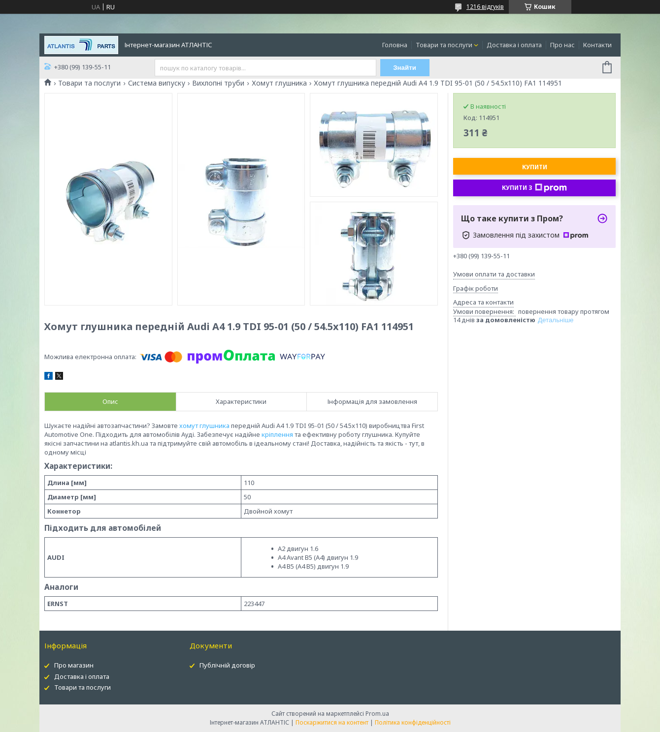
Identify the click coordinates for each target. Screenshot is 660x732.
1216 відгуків (485, 6)
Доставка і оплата (514, 44)
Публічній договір (227, 665)
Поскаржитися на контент (332, 722)
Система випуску (156, 83)
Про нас (562, 44)
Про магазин (74, 665)
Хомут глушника (279, 83)
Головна (394, 44)
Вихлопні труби (218, 83)
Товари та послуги (444, 44)
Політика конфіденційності (413, 722)
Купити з (534, 187)
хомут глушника (204, 425)
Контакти (597, 44)
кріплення (277, 434)
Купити (534, 167)
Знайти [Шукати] (404, 67)
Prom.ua (377, 713)
